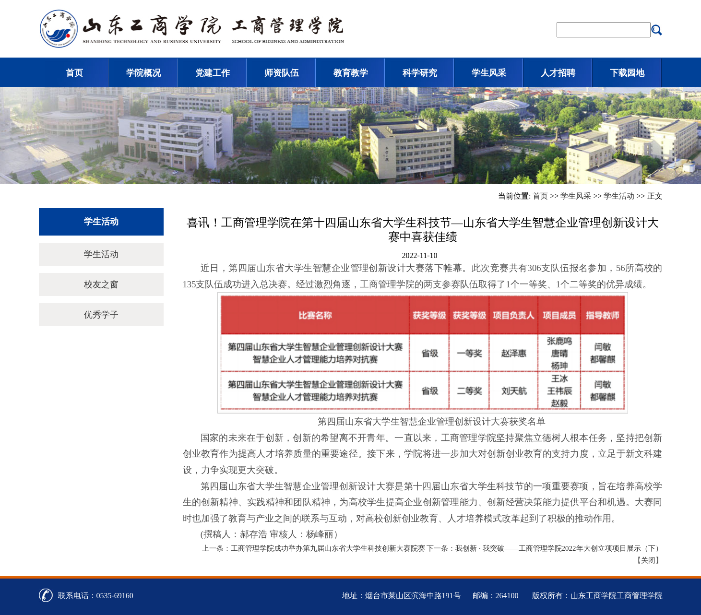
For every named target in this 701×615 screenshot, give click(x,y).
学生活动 (619, 196)
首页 (74, 73)
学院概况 (143, 73)
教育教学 (350, 73)
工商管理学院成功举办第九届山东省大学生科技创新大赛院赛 (328, 548)
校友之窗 (101, 284)
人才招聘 (558, 73)
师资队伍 (281, 73)
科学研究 (420, 73)
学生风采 (489, 73)
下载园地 (627, 73)
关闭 (648, 560)
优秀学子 (101, 314)
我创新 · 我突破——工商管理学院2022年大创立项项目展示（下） (558, 548)
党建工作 (212, 73)
